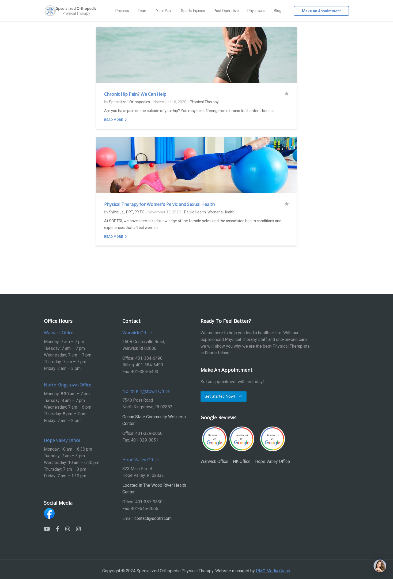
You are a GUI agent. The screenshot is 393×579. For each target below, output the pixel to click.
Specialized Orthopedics (129, 102)
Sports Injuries (193, 11)
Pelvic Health (195, 212)
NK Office (241, 445)
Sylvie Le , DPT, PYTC (126, 212)
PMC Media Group (273, 570)
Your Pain (164, 11)
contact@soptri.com (153, 518)
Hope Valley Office (272, 445)
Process (122, 11)
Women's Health (221, 212)
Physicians (256, 11)
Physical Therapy (204, 102)
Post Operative (226, 11)
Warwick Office (214, 445)
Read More (114, 120)
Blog (277, 11)
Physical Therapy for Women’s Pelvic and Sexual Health (159, 204)
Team (143, 11)
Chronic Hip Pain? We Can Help (135, 94)
